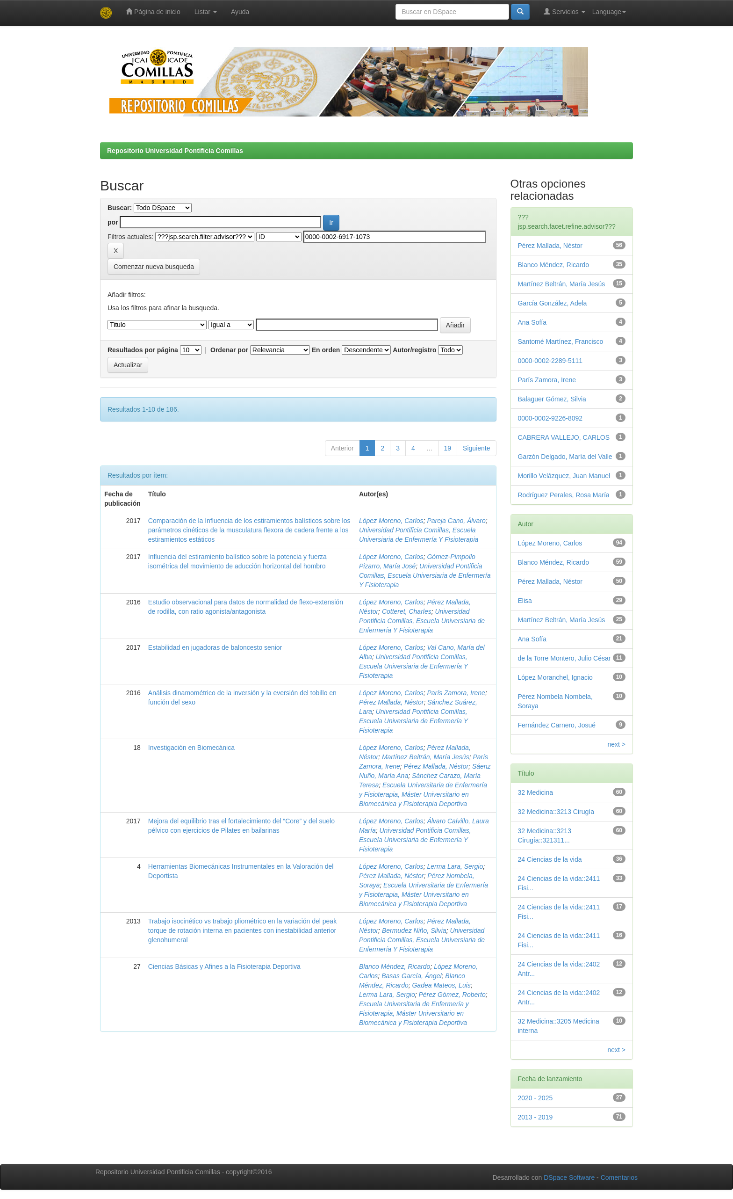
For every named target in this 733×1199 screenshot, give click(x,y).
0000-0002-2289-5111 (550, 360)
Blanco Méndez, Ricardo (395, 966)
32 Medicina (535, 792)
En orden (326, 350)
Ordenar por (229, 350)
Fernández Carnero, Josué (557, 725)
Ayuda (240, 11)
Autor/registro (414, 350)
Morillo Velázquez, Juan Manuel (564, 476)
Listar (205, 11)
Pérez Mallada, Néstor (391, 702)
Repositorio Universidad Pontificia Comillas (175, 150)
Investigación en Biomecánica (191, 747)
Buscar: (120, 207)
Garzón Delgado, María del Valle (565, 456)
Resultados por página (143, 350)
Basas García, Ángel (411, 976)
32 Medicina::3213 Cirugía (556, 811)
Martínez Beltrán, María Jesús (425, 757)
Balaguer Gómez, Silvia (552, 399)
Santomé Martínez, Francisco (561, 341)
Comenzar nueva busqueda (154, 266)
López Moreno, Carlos (391, 520)
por (113, 222)
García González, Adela (552, 303)
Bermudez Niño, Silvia (414, 930)
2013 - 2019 (535, 1117)
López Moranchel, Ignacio (555, 677)
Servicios (564, 11)
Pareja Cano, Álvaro (456, 520)
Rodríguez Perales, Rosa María (564, 495)
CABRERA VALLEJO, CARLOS (564, 437)
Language (609, 11)
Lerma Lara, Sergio (455, 866)
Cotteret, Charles (406, 611)
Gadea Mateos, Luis (441, 985)
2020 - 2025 (535, 1098)
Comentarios (619, 1177)
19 (448, 448)
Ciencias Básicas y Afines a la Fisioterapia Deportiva (224, 966)
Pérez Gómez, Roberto (452, 994)
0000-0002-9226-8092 (550, 418)
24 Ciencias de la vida (550, 859)
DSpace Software (569, 1177)
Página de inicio (153, 11)
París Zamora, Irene (456, 693)
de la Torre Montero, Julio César (564, 658)
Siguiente (476, 448)
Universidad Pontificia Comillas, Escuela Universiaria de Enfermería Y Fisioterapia (425, 575)
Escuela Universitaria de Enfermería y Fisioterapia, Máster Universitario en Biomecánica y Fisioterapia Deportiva (423, 794)
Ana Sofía (532, 322)
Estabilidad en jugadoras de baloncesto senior (215, 647)
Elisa (525, 600)
